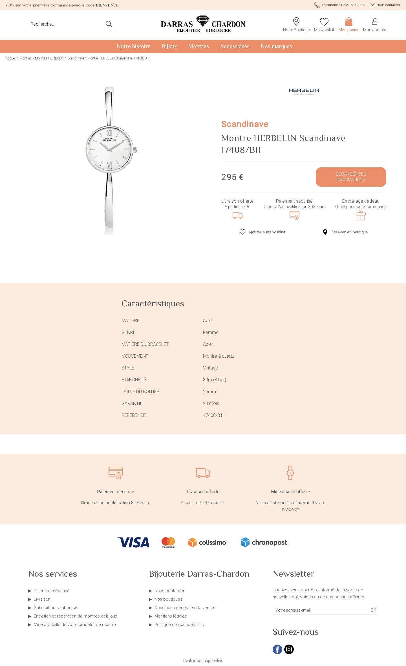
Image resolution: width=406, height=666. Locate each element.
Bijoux (169, 46)
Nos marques (276, 46)
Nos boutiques (168, 599)
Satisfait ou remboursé (56, 607)
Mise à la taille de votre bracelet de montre (75, 624)
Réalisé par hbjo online (203, 660)
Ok (373, 610)
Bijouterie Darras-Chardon (199, 573)
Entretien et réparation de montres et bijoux (75, 616)
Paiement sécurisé (294, 201)
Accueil (11, 58)
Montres (198, 46)
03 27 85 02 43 (339, 5)
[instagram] (289, 653)
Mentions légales (171, 616)
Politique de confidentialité (180, 624)
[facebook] (277, 653)
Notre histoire (134, 46)
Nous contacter (169, 590)
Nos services (52, 573)
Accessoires (235, 46)
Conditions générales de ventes (185, 607)
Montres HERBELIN (49, 58)
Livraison (42, 599)
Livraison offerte (237, 201)
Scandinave (75, 58)
